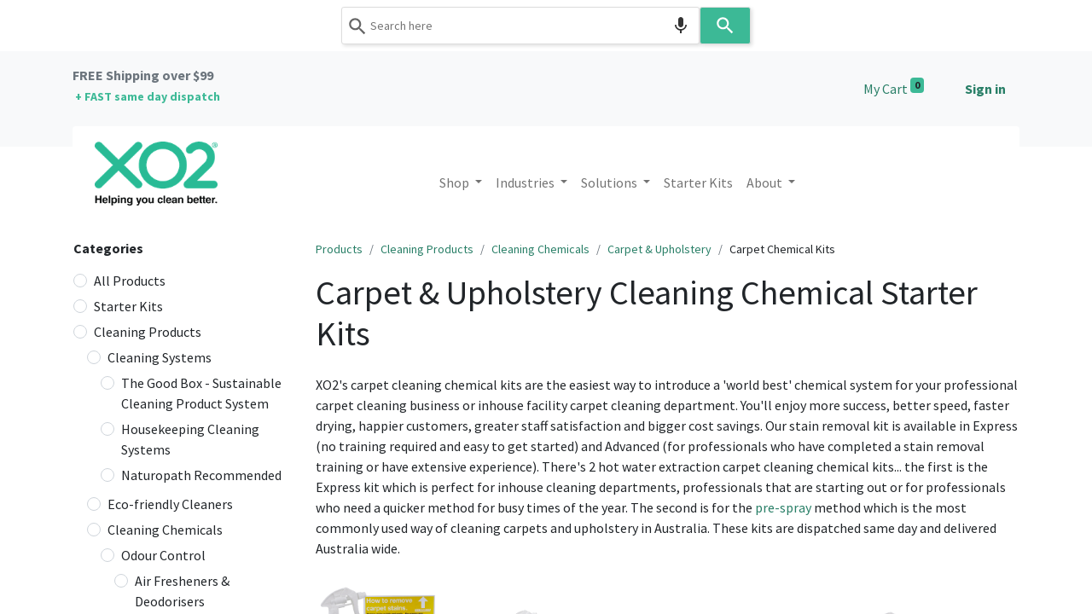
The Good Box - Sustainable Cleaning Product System (201, 393)
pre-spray (783, 507)
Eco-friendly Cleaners (170, 504)
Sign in (985, 88)
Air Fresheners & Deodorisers (182, 591)
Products (339, 249)
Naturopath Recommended (201, 475)
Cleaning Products (147, 331)
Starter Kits (128, 306)
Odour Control (163, 555)
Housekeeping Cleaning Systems (190, 439)
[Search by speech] (680, 25)
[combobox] (520, 25)
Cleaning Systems (159, 357)
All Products (130, 280)
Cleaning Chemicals (165, 529)
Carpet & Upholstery (659, 249)
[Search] (725, 25)
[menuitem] (698, 182)
